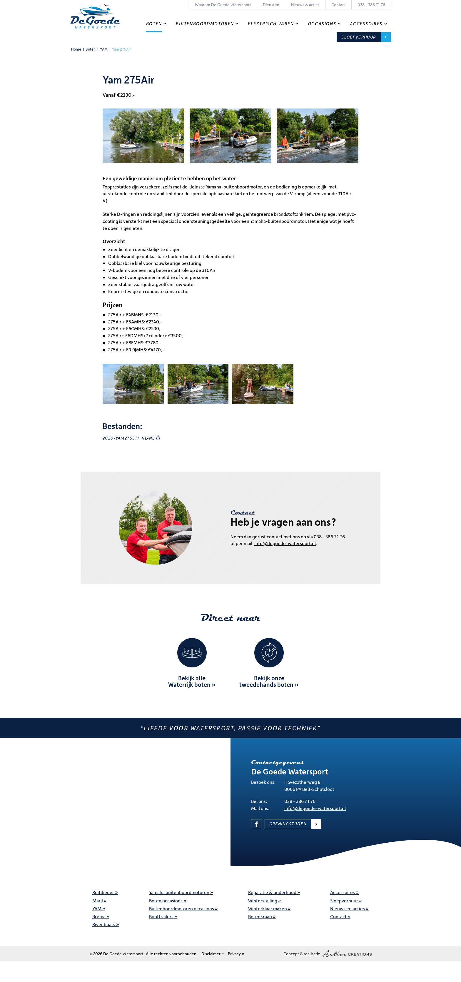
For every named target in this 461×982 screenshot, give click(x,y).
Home (76, 49)
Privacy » (236, 953)
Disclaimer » (212, 953)
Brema (99, 916)
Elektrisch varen (271, 23)
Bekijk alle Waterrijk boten (189, 681)
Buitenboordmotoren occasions (181, 908)
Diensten (271, 4)
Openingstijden (288, 823)
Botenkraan (260, 916)
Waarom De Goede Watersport (223, 4)
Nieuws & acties (305, 4)
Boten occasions (166, 900)
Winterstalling (262, 900)
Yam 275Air (121, 49)
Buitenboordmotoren (205, 23)
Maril (97, 900)
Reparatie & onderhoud (272, 892)
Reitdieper (103, 892)
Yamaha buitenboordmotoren (179, 892)
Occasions (322, 23)
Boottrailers (161, 916)
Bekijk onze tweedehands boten (266, 681)
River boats (103, 924)
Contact (338, 4)
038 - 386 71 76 (371, 4)
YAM (104, 49)
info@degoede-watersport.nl (285, 543)
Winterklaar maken (267, 908)
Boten (154, 23)
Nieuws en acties (347, 908)
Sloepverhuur (358, 37)
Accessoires (366, 23)
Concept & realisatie (327, 953)
